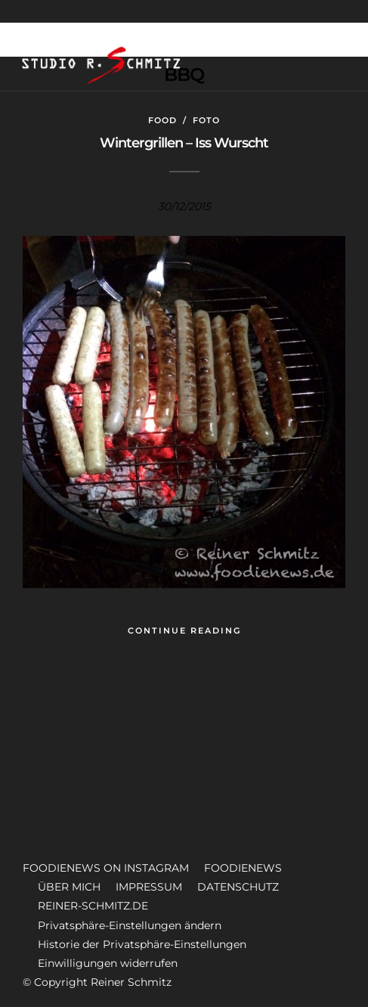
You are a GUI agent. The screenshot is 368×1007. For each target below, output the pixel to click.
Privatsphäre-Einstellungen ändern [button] (129, 925)
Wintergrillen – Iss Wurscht (184, 143)
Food (162, 120)
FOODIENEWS (243, 868)
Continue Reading (184, 630)
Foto (206, 120)
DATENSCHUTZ (238, 887)
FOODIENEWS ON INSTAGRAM (106, 868)
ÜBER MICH (69, 887)
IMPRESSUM (149, 887)
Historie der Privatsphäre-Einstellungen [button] (142, 944)
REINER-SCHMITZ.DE (93, 905)
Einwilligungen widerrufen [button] (108, 963)
